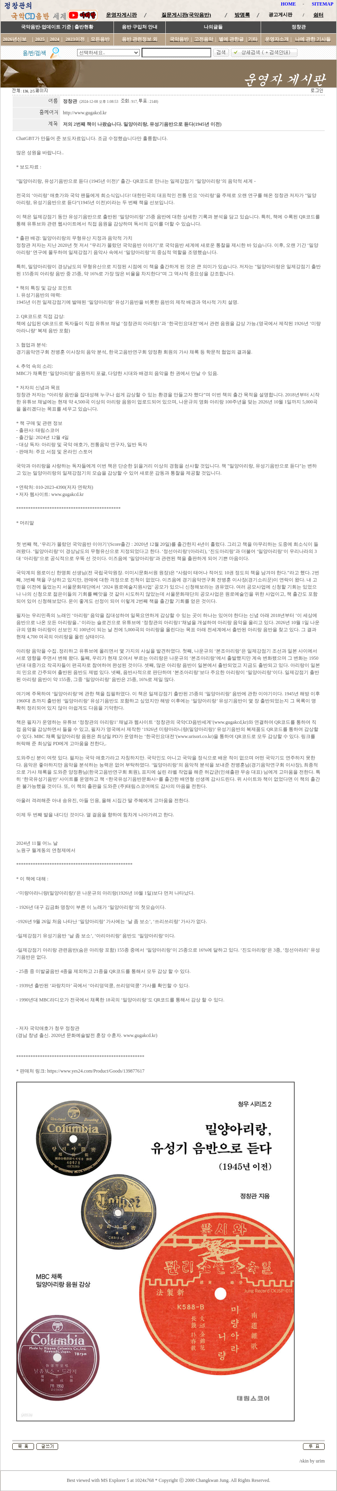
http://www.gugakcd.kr (85, 112)
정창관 (70, 101)
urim (320, 1461)
